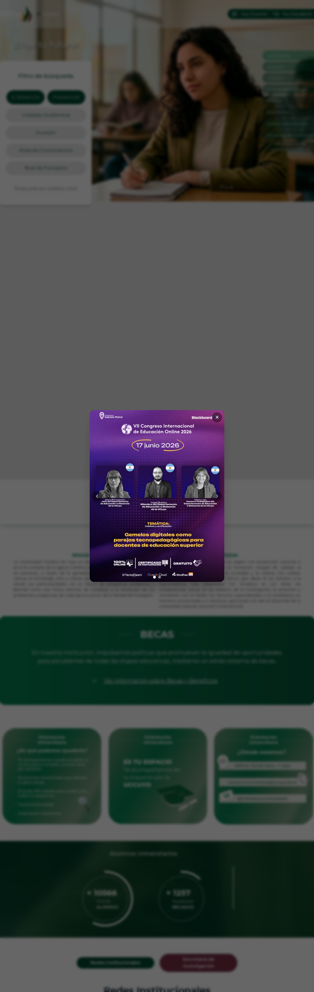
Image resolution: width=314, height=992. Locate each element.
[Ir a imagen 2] (159, 577)
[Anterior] (97, 496)
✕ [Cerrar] (217, 417)
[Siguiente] (217, 496)
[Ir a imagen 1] (154, 577)
